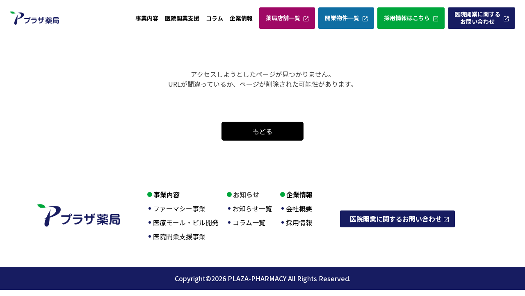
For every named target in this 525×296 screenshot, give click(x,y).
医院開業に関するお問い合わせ (477, 17)
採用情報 (299, 222)
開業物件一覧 (342, 18)
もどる (262, 131)
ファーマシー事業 (179, 208)
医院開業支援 (182, 18)
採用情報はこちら (407, 18)
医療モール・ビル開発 (186, 222)
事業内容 (146, 18)
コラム (214, 18)
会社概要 (299, 208)
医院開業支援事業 (179, 236)
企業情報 (241, 18)
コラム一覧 (249, 222)
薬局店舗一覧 (283, 18)
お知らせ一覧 (252, 208)
